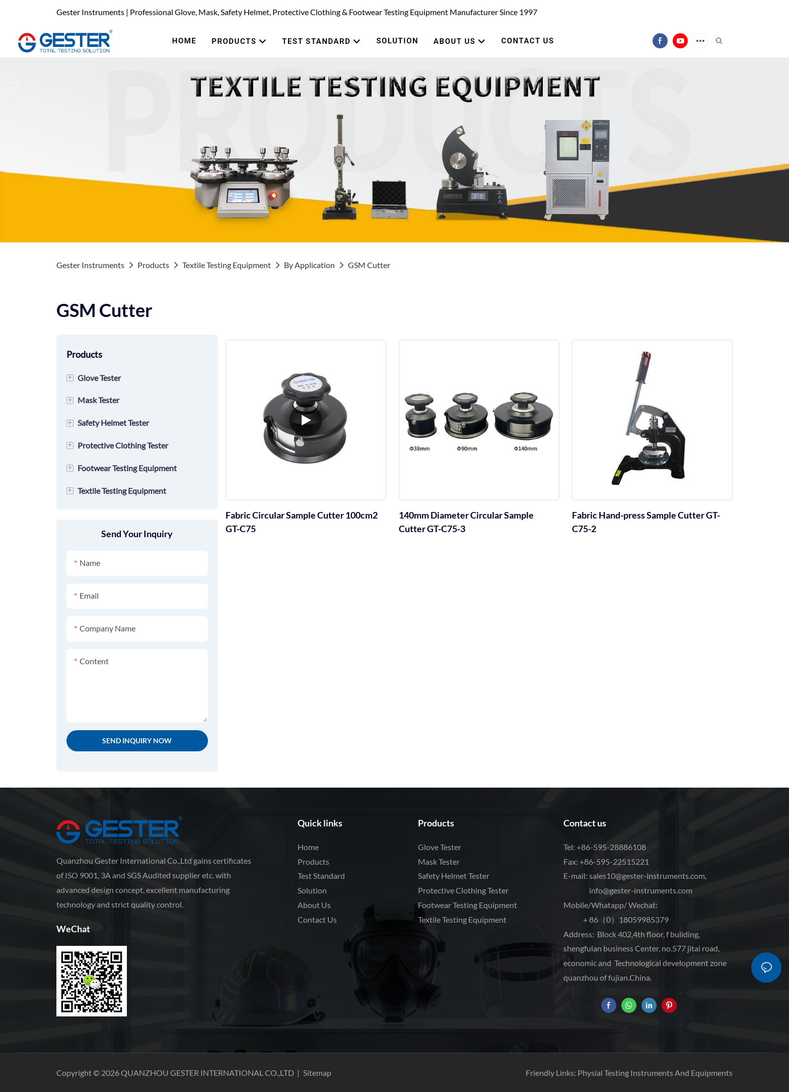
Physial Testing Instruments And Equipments (655, 1072)
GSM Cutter (369, 265)
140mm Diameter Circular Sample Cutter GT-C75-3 (466, 521)
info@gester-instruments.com (639, 890)
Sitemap (317, 1072)
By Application (309, 265)
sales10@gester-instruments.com (647, 875)
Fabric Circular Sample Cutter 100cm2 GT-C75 (302, 521)
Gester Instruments (90, 265)
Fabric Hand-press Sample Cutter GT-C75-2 (646, 521)
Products (153, 265)
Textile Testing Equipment (226, 265)
